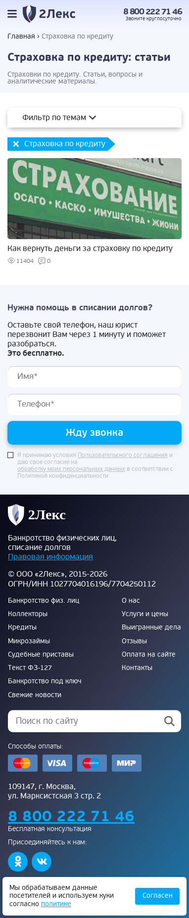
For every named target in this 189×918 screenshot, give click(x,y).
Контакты (137, 668)
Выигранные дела (151, 627)
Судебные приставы (41, 655)
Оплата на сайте (149, 655)
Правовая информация (50, 557)
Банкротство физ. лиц (43, 601)
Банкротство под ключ (44, 681)
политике (56, 904)
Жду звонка (94, 432)
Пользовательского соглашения (123, 455)
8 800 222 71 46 (152, 11)
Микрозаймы (29, 641)
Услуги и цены (145, 614)
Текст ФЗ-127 (30, 668)
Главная (21, 36)
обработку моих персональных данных (71, 469)
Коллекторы (27, 614)
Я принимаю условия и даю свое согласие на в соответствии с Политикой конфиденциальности (95, 466)
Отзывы (134, 641)
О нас (131, 601)
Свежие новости (34, 695)
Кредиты (22, 627)
